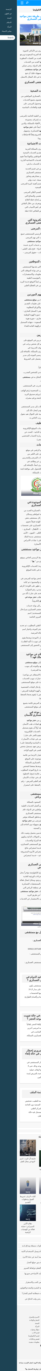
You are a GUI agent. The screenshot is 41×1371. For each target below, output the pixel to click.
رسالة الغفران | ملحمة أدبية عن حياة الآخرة (22, 1257)
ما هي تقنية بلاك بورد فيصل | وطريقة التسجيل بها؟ (24, 1369)
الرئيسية (34, 10)
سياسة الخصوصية (33, 1356)
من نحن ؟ (36, 1350)
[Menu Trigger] (5, 2)
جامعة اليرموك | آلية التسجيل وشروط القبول (30, 1172)
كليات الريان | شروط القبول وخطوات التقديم (11, 1199)
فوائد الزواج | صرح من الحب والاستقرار (24, 1282)
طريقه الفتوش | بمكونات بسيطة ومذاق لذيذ (22, 1246)
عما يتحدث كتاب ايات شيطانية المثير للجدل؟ (22, 1293)
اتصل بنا (36, 1359)
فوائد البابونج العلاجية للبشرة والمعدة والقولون (21, 1288)
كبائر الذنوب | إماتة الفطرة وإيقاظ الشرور (23, 1268)
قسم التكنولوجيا (22, 10)
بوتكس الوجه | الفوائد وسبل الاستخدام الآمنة (21, 1251)
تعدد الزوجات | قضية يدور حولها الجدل (24, 1262)
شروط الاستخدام (33, 1353)
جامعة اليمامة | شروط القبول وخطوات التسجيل (30, 1199)
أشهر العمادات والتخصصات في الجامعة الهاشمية (30, 1145)
